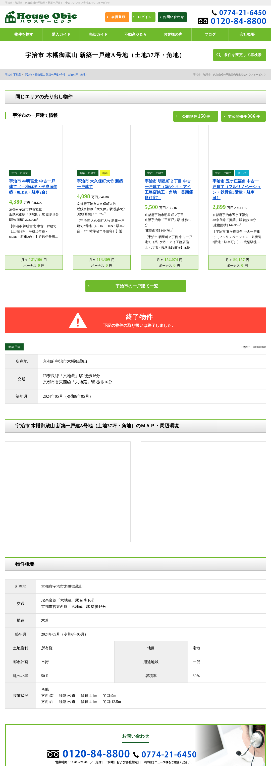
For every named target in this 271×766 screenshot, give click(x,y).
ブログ (76, 746)
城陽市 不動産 (81, 687)
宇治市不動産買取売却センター (157, 721)
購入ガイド (16, 707)
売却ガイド (79, 707)
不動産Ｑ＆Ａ (18, 713)
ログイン (78, 700)
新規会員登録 (18, 700)
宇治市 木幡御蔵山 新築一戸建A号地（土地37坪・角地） (56, 74)
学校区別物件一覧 (21, 733)
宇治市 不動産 (13, 74)
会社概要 (78, 733)
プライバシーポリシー (24, 746)
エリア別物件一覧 (84, 720)
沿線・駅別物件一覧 (85, 727)
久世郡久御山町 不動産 (24, 694)
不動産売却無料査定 (22, 740)
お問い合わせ (81, 740)
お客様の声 (79, 713)
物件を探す (79, 694)
